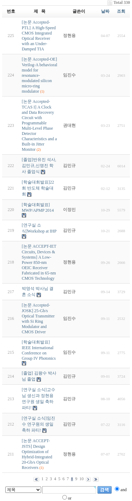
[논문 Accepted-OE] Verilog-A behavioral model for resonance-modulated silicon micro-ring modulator (39, 75)
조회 (121, 11)
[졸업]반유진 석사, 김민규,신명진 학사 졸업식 (39, 165)
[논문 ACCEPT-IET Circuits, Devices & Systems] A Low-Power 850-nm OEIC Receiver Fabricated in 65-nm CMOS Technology (39, 262)
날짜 (105, 11)
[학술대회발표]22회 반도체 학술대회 (38, 188)
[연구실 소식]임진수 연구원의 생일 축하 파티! (38, 424)
